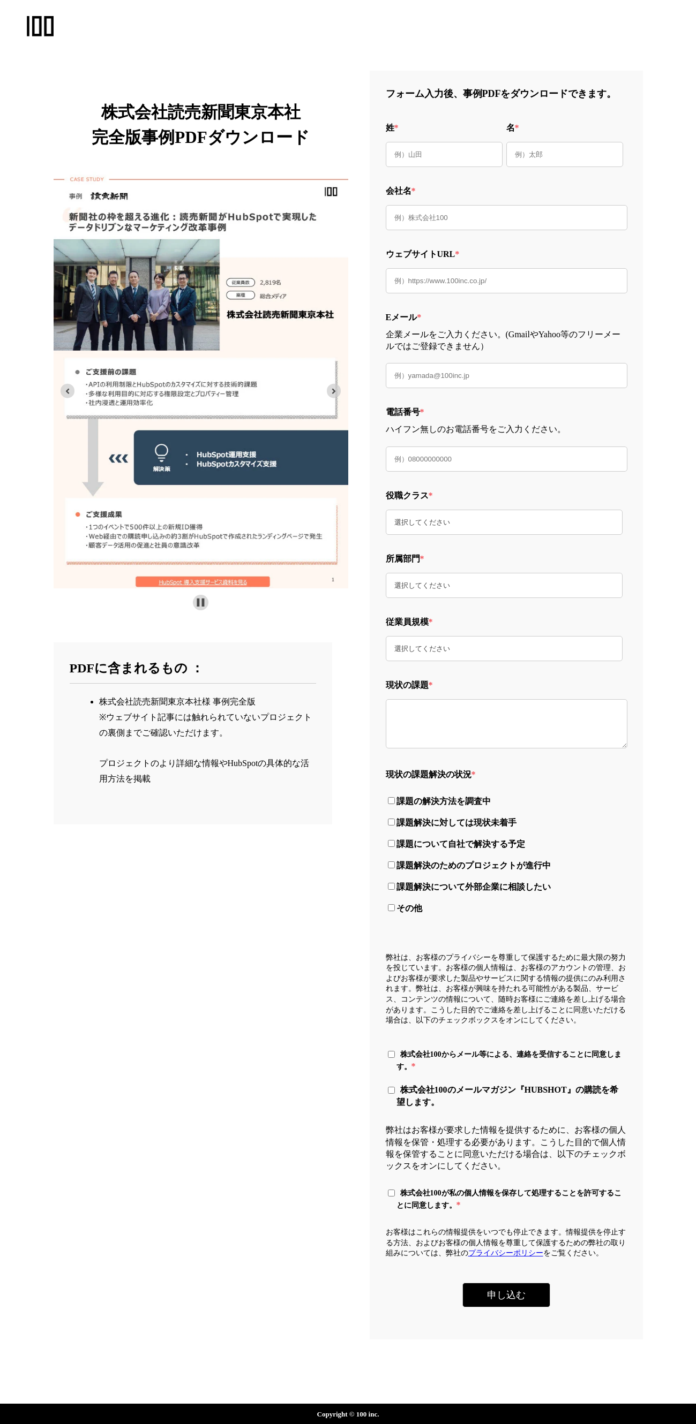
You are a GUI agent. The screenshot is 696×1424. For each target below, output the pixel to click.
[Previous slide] (68, 391)
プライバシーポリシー (505, 1253)
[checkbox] (504, 853)
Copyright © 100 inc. (348, 1414)
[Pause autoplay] (200, 602)
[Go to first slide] (334, 391)
